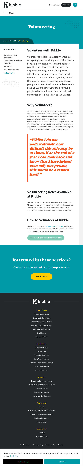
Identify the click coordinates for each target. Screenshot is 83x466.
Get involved (41, 429)
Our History (41, 333)
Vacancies (8, 66)
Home (6, 41)
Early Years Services (41, 359)
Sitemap (60, 445)
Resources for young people (41, 381)
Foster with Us (41, 436)
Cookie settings (23, 462)
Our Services (41, 344)
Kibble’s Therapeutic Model (41, 325)
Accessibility (50, 445)
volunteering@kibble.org (54, 226)
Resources (41, 377)
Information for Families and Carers (41, 385)
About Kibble (41, 310)
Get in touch (41, 276)
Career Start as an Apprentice (10, 56)
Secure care (41, 351)
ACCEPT (62, 462)
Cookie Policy (14, 456)
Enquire (66, 5)
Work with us (13, 41)
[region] (41, 457)
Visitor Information (41, 314)
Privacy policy (38, 445)
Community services (41, 366)
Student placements (11, 69)
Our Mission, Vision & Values (41, 322)
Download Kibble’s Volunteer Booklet (46, 238)
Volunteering (9, 73)
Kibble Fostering (41, 370)
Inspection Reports (41, 388)
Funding (42, 433)
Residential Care (41, 347)
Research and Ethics (41, 392)
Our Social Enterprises (41, 329)
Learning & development (41, 396)
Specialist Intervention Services (41, 363)
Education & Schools (41, 355)
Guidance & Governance (41, 318)
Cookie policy (25, 445)
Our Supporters (41, 337)
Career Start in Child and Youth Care (13, 62)
